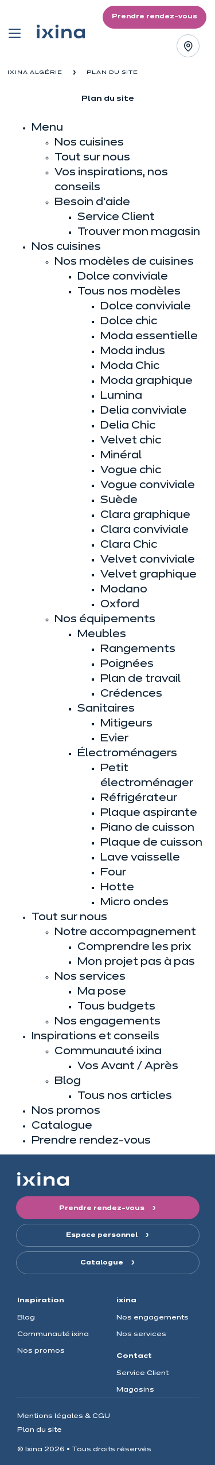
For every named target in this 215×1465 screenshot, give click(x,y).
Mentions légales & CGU (63, 1416)
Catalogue (102, 1263)
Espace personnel (102, 1235)
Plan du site (39, 1430)
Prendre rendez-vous (102, 1208)
